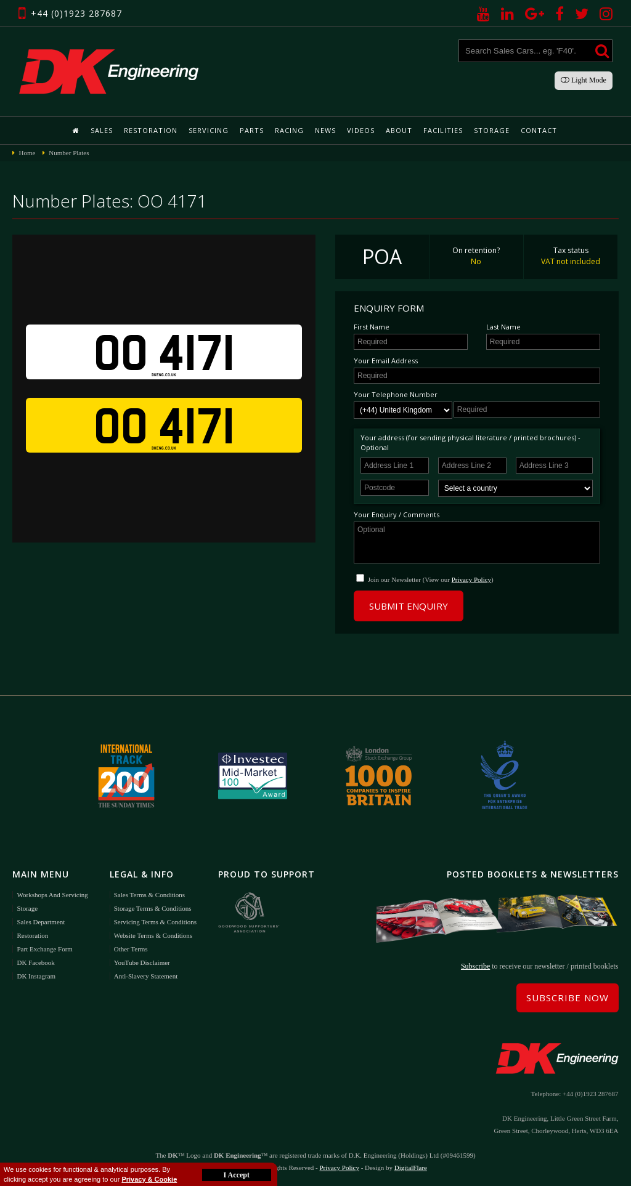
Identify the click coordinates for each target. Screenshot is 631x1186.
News (325, 130)
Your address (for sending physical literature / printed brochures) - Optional (470, 442)
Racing (289, 130)
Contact (539, 130)
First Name (371, 326)
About (399, 130)
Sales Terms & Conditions (149, 894)
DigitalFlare (410, 1167)
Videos (361, 130)
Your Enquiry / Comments (396, 514)
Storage (492, 130)
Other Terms (131, 949)
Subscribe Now (567, 997)
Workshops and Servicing (52, 894)
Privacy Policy (471, 579)
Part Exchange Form (44, 949)
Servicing (209, 130)
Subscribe (475, 966)
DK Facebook (35, 962)
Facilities (443, 130)
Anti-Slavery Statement (146, 976)
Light (583, 80)
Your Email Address (386, 360)
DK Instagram (36, 976)
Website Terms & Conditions (153, 935)
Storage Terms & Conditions (153, 908)
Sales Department (41, 922)
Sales (102, 130)
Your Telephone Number (396, 394)
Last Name (503, 326)
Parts (252, 130)
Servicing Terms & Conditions (155, 922)
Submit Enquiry (408, 606)
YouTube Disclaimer (142, 962)
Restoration (150, 130)
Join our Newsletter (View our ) (431, 579)
